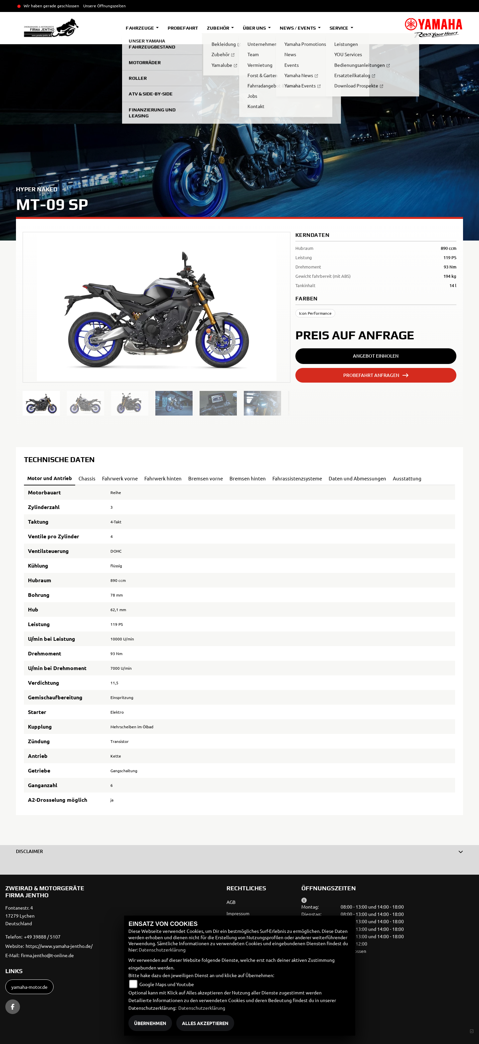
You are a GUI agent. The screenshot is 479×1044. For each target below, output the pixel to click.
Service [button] (339, 28)
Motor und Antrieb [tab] (49, 478)
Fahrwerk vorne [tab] (120, 478)
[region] (156, 403)
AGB (231, 902)
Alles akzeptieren (205, 1023)
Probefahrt (183, 28)
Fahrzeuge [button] (140, 28)
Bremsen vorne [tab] (205, 478)
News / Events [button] (298, 28)
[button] (239, 851)
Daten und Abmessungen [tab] (357, 478)
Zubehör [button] (218, 28)
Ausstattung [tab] (407, 478)
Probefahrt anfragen (371, 375)
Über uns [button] (255, 28)
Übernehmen (150, 1023)
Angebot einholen (376, 356)
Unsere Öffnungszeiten (104, 5)
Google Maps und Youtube (166, 984)
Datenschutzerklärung (162, 950)
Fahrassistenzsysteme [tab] (297, 478)
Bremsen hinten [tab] (248, 478)
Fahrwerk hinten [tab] (163, 478)
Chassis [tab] (87, 478)
